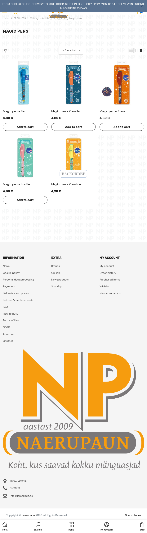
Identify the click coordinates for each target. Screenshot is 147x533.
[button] (131, 50)
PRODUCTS (20, 18)
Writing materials (39, 18)
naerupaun (28, 515)
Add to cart (25, 127)
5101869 (15, 488)
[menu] (16, 12)
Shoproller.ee (133, 515)
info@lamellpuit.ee (21, 496)
